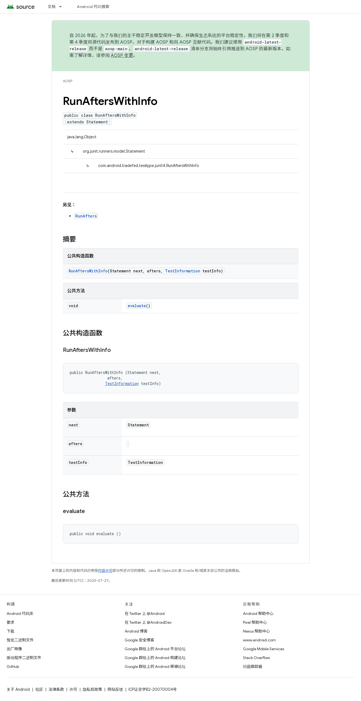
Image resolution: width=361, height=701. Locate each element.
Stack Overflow (256, 657)
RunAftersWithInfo (88, 271)
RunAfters (86, 216)
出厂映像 (14, 648)
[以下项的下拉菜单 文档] (62, 6)
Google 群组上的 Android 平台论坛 (155, 648)
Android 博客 (136, 631)
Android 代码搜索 (93, 6)
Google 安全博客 (139, 640)
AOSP (67, 81)
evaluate (137, 305)
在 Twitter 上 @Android (145, 613)
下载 (10, 631)
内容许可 (105, 570)
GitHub (13, 666)
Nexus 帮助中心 (256, 631)
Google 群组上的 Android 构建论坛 (155, 657)
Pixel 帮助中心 (255, 622)
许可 (73, 689)
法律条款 (56, 689)
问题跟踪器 (252, 666)
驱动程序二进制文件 (24, 657)
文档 (52, 6)
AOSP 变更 (122, 55)
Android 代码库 (20, 613)
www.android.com (259, 640)
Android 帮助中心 (258, 613)
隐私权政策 (92, 689)
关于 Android (18, 689)
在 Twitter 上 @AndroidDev (148, 622)
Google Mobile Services (263, 648)
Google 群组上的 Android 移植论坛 (155, 666)
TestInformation (182, 271)
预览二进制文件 (20, 640)
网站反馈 (115, 689)
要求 (10, 622)
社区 (39, 689)
